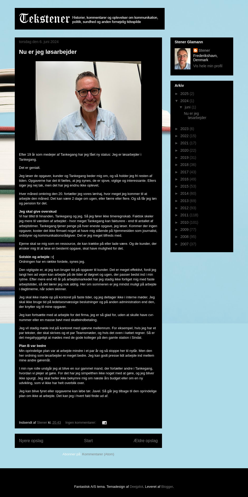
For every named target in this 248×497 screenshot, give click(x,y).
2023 (185, 129)
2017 (185, 172)
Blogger (167, 487)
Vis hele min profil (207, 66)
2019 (185, 157)
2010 (185, 222)
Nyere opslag (31, 440)
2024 (185, 101)
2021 (185, 143)
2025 (185, 94)
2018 (185, 165)
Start (88, 440)
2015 (185, 186)
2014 (185, 193)
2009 (185, 229)
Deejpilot (136, 487)
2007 (185, 244)
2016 (185, 179)
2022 (185, 136)
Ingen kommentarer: (81, 422)
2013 (185, 201)
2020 (185, 150)
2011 (185, 215)
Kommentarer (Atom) (98, 454)
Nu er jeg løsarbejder (48, 52)
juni (188, 107)
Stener (204, 50)
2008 (185, 237)
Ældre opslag (145, 440)
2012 (185, 208)
